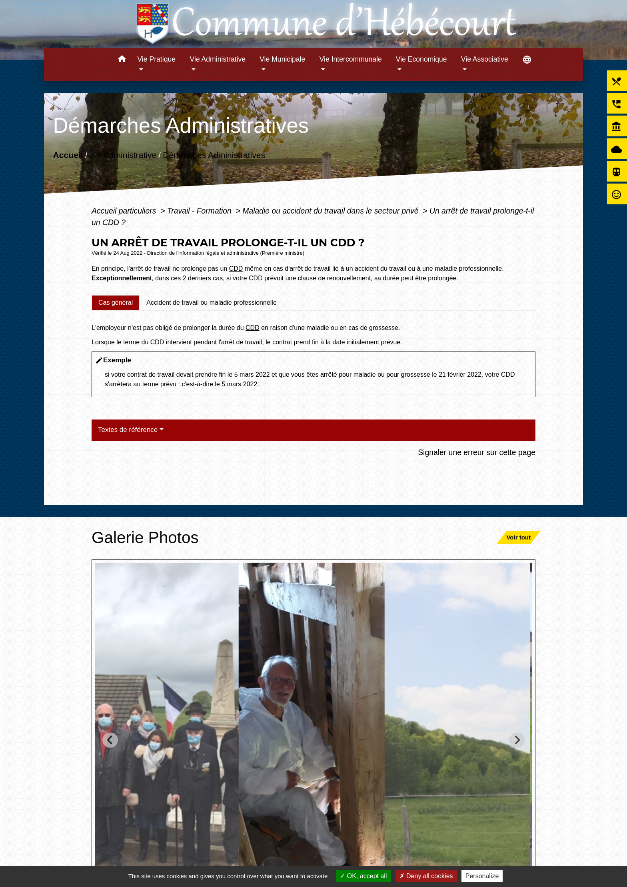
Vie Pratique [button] (156, 59)
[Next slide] (517, 740)
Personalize (482, 876)
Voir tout (518, 537)
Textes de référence (128, 430)
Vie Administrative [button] (218, 59)
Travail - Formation (200, 210)
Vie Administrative (123, 155)
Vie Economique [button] (421, 59)
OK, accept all (363, 876)
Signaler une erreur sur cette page (476, 452)
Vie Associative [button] (484, 59)
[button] (122, 60)
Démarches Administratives (214, 155)
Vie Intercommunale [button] (350, 59)
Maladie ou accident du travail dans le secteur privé (331, 210)
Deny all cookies (426, 876)
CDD (236, 268)
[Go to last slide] (110, 740)
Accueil (68, 155)
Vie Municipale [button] (282, 59)
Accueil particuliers (125, 210)
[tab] (116, 302)
